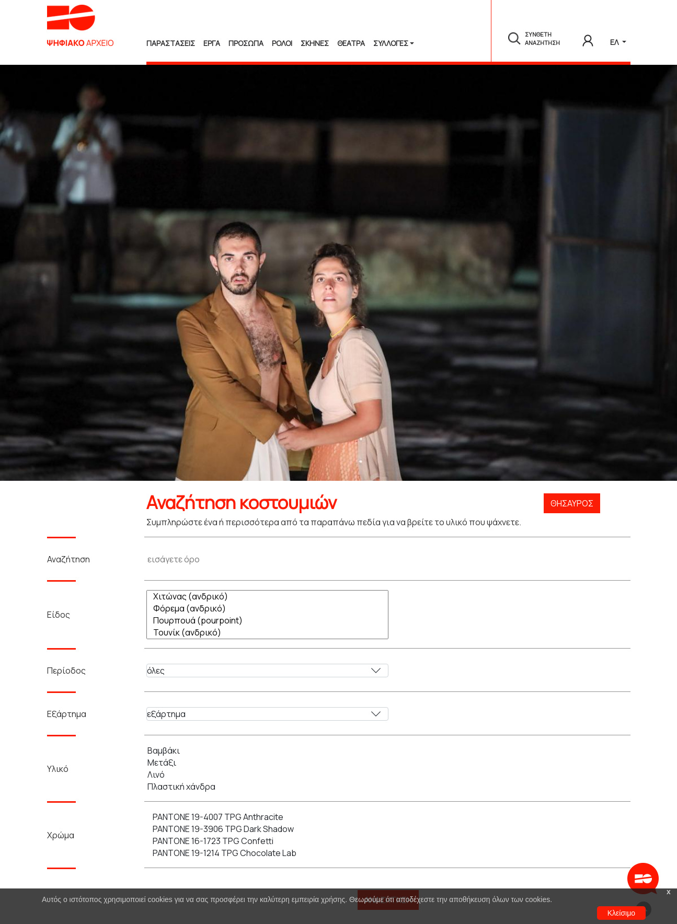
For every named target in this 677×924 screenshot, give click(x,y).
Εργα (211, 43)
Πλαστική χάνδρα (267, 787)
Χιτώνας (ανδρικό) (270, 597)
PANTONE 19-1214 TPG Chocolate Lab (270, 853)
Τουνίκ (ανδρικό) (270, 633)
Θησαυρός (571, 503)
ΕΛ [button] (615, 42)
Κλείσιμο (621, 913)
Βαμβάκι (267, 751)
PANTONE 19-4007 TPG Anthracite (270, 817)
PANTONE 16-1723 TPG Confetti (270, 841)
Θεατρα (351, 43)
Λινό (267, 775)
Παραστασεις (170, 43)
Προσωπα (245, 43)
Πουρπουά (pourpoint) (270, 621)
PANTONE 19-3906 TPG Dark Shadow (270, 829)
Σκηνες (315, 43)
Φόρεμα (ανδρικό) (270, 609)
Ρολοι (282, 43)
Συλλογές (390, 43)
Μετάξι (267, 763)
